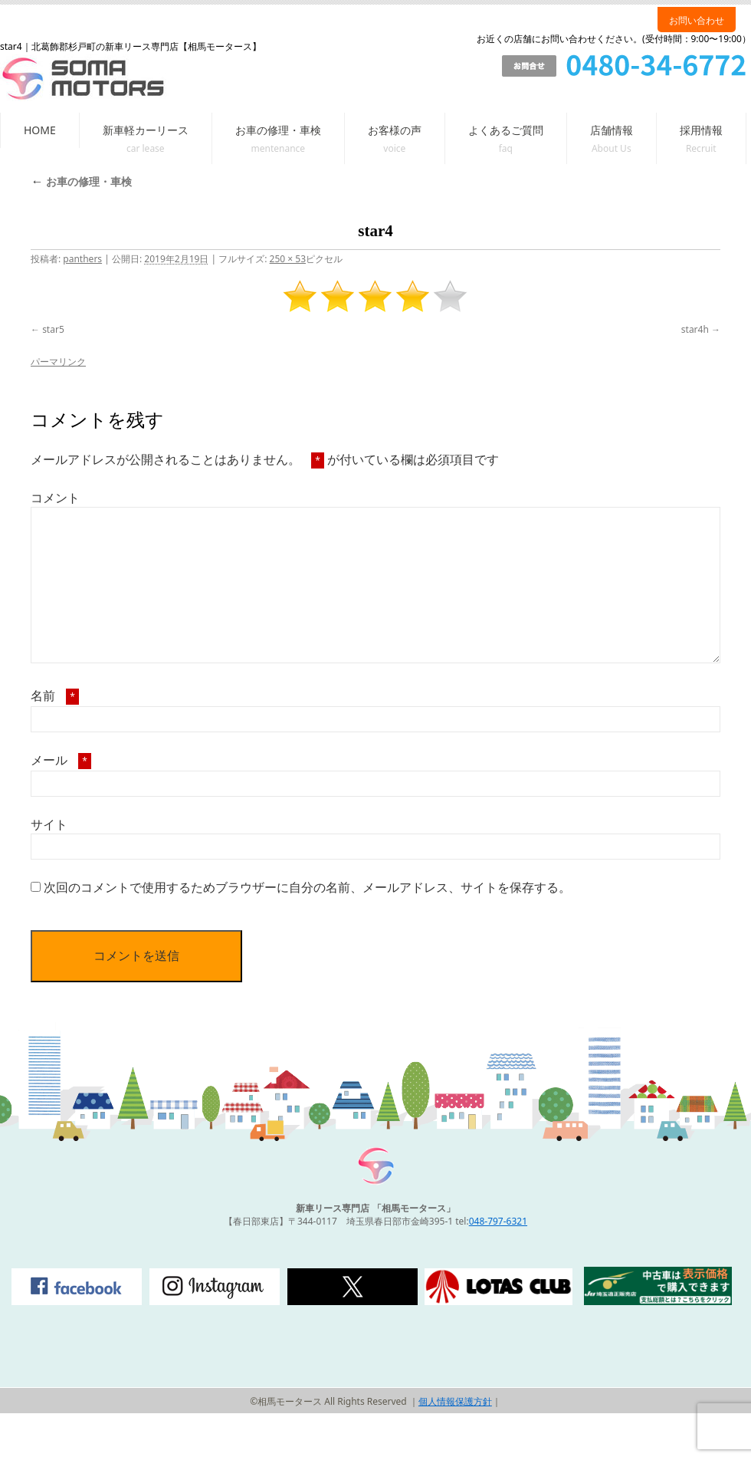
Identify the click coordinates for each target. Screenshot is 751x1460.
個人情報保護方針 (455, 1401)
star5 (53, 329)
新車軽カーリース (146, 130)
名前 (55, 695)
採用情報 (701, 130)
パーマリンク (58, 361)
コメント (55, 497)
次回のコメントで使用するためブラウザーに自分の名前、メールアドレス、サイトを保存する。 (307, 887)
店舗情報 (611, 130)
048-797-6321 (498, 1221)
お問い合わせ (696, 20)
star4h (695, 329)
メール (61, 759)
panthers (82, 258)
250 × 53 (288, 258)
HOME (40, 130)
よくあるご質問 (505, 130)
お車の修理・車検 (278, 130)
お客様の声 (394, 130)
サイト (49, 824)
